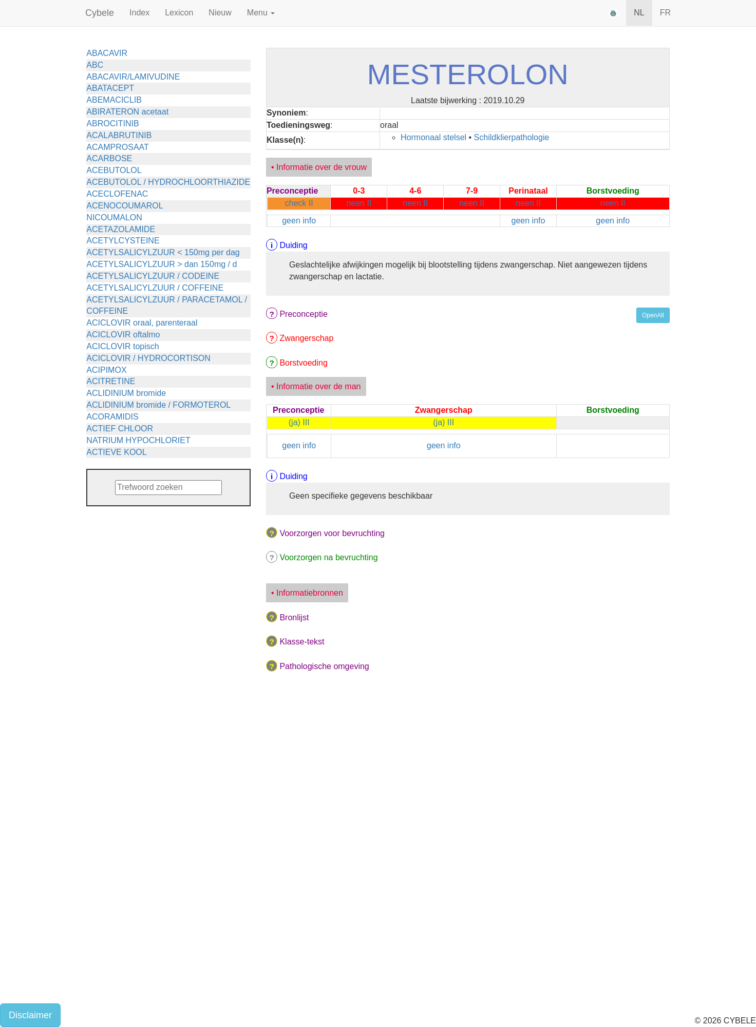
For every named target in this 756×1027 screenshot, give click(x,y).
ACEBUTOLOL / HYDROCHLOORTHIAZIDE (168, 182)
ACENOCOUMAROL (124, 205)
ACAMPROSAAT (117, 147)
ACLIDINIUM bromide (126, 393)
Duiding (293, 245)
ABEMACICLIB (114, 100)
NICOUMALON (114, 217)
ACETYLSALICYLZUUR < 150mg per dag (162, 252)
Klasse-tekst (301, 641)
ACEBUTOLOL (113, 170)
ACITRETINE (110, 381)
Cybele (99, 13)
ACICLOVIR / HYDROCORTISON (148, 358)
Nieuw (220, 12)
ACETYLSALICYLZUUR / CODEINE (152, 276)
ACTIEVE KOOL (116, 452)
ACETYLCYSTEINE (122, 240)
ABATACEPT (110, 88)
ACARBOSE (109, 158)
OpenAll (653, 315)
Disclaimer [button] (30, 1015)
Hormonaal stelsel (433, 137)
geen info (299, 220)
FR (665, 12)
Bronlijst (294, 617)
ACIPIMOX (106, 370)
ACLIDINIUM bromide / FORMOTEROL (158, 405)
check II (299, 203)
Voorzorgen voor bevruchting (332, 533)
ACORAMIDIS (112, 416)
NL (639, 12)
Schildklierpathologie (512, 137)
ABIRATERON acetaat (127, 111)
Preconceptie (303, 314)
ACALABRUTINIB (119, 135)
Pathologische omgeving (324, 666)
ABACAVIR (106, 53)
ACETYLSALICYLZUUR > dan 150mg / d (161, 264)
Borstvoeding (303, 362)
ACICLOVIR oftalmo (123, 334)
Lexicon (179, 12)
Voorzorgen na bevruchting (328, 557)
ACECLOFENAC (117, 193)
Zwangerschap (306, 338)
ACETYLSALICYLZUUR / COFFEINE (154, 287)
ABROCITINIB (112, 123)
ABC (94, 65)
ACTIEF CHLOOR (119, 428)
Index (139, 12)
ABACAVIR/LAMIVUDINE (133, 76)
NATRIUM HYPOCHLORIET (138, 440)
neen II (358, 203)
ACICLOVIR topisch (122, 346)
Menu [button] (261, 12)
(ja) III (299, 422)
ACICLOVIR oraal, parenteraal (141, 322)
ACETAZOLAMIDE (120, 229)
